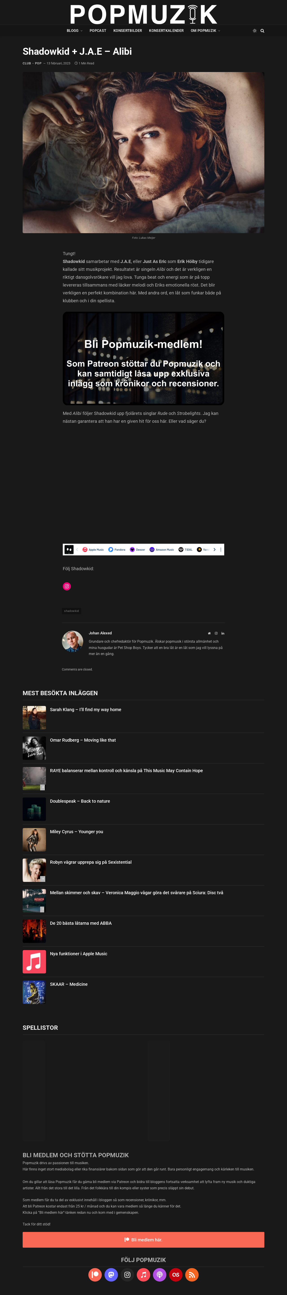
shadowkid (71, 611)
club (27, 63)
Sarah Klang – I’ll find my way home (85, 709)
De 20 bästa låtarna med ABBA (81, 923)
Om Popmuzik (203, 30)
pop (38, 63)
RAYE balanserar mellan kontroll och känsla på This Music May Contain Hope (126, 770)
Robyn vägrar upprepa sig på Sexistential (91, 862)
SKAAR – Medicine (69, 984)
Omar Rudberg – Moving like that (83, 740)
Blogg (73, 30)
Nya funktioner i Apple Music (78, 953)
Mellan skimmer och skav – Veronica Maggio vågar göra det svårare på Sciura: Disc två (136, 892)
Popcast (98, 30)
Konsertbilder (127, 30)
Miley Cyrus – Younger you (76, 831)
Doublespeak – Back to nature (80, 801)
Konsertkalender (166, 30)
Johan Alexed (100, 633)
